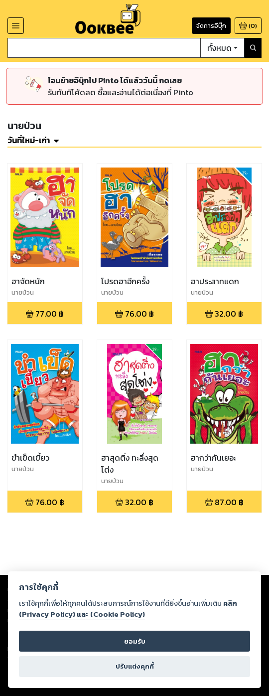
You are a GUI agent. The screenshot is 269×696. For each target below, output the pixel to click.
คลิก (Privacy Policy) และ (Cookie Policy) (128, 609)
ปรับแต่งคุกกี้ (135, 666)
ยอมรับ (134, 641)
